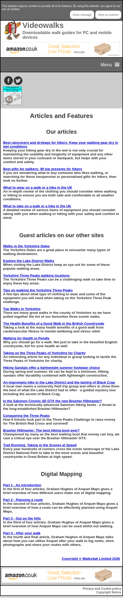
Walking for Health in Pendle (26, 338)
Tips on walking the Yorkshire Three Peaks (38, 290)
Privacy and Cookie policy (102, 589)
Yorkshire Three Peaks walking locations (36, 275)
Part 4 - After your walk (22, 533)
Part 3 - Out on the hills (22, 518)
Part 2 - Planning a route (23, 500)
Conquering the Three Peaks (26, 416)
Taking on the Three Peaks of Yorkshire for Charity (44, 353)
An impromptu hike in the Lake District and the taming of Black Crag (59, 382)
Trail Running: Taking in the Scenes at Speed (39, 445)
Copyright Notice (108, 592)
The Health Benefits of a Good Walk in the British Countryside (53, 323)
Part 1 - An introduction (22, 485)
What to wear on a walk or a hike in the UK (37, 187)
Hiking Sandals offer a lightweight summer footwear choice (51, 368)
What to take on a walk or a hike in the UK (37, 206)
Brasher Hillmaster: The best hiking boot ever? (41, 430)
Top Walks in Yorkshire (22, 309)
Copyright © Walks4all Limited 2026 (91, 559)
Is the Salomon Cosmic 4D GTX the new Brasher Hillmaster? (52, 401)
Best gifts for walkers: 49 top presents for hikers (42, 169)
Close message (82, 14)
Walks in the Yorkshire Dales (26, 246)
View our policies (108, 14)
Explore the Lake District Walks (28, 261)
